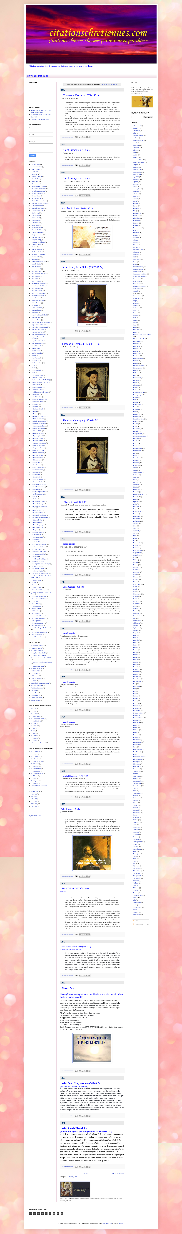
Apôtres (135, 182)
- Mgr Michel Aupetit (37, 341)
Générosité (136, 484)
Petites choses (137, 681)
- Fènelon (33, 247)
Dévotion (136, 380)
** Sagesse (34, 740)
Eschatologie (137, 414)
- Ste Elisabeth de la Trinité (39, 551)
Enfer (135, 399)
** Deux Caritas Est (36, 668)
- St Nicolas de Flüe (36, 520)
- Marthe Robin (35, 317)
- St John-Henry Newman (38, 492)
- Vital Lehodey (35, 603)
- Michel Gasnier (36, 348)
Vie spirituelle (137, 876)
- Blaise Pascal (35, 184)
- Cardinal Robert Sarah (38, 208)
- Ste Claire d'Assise (36, 549)
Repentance (136, 744)
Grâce (135, 480)
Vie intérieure (137, 871)
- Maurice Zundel (36, 320)
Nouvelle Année (138, 616)
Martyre (135, 565)
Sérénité (135, 820)
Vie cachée (136, 868)
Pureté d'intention (138, 718)
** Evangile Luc (35, 771)
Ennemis (135, 402)
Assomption (136, 189)
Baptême (135, 203)
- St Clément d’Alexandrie (38, 423)
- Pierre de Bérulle (36, 370)
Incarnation (136, 516)
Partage (135, 657)
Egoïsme (135, 390)
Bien (134, 211)
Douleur (135, 363)
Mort (134, 591)
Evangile (135, 431)
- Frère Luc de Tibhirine (38, 242)
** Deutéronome (35, 716)
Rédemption (136, 761)
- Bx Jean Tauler (35, 196)
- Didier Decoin (35, 225)
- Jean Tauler (34, 278)
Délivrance (136, 373)
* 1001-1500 (34, 791)
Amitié (135, 155)
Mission (135, 579)
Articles (136, 921)
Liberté (135, 538)
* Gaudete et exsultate (37, 646)
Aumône (135, 196)
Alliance (135, 150)
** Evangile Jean (36, 768)
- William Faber (35, 611)
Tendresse (136, 829)
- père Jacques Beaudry (37, 623)
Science (135, 795)
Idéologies (136, 506)
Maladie (135, 560)
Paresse (135, 647)
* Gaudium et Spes (36, 648)
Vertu (134, 859)
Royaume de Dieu (138, 757)
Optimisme (136, 628)
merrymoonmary (107, 1223)
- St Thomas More (36, 535)
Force (135, 455)
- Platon (33, 372)
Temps (135, 825)
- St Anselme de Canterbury (39, 399)
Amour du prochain (139, 162)
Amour (135, 157)
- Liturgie (33, 681)
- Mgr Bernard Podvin (37, 325)
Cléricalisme (137, 259)
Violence (135, 883)
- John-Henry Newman (37, 300)
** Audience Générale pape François (41, 662)
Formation (136, 460)
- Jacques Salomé (36, 269)
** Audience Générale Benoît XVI (41, 658)
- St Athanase (35, 404)
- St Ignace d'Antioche (37, 455)
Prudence (136, 708)
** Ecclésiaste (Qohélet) (38, 718)
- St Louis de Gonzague (37, 504)
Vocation (135, 890)
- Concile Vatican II (36, 678)
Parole (135, 652)
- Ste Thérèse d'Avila (37, 571)
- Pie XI (33, 365)
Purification (136, 723)
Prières (135, 703)
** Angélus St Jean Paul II (38, 653)
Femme (135, 443)
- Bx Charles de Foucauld (38, 189)
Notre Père (136, 613)
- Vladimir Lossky (36, 606)
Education (136, 385)
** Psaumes (34, 738)
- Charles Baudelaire (37, 210)
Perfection (136, 672)
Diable (135, 327)
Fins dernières (137, 451)
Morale (135, 589)
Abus (134, 133)
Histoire (135, 487)
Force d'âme (136, 458)
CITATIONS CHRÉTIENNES (37, 76)
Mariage (135, 562)
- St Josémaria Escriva (37, 494)
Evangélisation (137, 433)
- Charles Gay (35, 213)
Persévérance (137, 679)
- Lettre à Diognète (36, 308)
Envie (135, 407)
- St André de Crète (36, 397)
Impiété (135, 514)
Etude (135, 426)
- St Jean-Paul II (35, 489)
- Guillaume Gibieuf (36, 252)
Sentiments (136, 798)
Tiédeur (135, 837)
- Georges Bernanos (36, 249)
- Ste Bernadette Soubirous (38, 544)
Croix (135, 310)
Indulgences (136, 518)
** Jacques (34, 778)
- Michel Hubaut (35, 351)
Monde (135, 586)
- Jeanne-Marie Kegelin (37, 295)
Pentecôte (136, 669)
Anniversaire (137, 169)
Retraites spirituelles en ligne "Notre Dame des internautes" (41, 111)
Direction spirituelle (139, 339)
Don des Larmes (138, 358)
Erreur (135, 412)
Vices (135, 861)
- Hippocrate (34, 259)
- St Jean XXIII (35, 474)
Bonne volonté (137, 228)
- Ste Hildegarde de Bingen (39, 559)
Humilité (135, 497)
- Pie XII (33, 368)
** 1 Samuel (34, 714)
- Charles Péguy (35, 215)
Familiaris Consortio (37, 688)
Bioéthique (136, 216)
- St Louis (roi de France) (38, 501)
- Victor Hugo (35, 601)
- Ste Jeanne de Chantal (37, 561)
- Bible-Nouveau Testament (39, 785)
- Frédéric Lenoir (36, 244)
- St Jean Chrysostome (37, 467)
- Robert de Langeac (37, 377)
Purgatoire (136, 720)
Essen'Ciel (34, 117)
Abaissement (137, 126)
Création (135, 315)
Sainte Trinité (137, 783)
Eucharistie (136, 429)
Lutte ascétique (137, 550)
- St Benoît (34, 411)
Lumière (135, 548)
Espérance (136, 421)
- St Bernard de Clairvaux (38, 416)
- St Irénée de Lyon (36, 460)
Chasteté (135, 245)
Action (135, 138)
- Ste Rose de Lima (36, 566)
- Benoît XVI (34, 181)
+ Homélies (34, 673)
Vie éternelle (137, 878)
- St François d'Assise (37, 438)
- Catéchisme (34, 676)
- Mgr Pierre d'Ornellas (37, 343)
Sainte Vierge (137, 786)
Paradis (135, 642)
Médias (135, 599)
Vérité (135, 897)
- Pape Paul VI (35, 360)
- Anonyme (34, 174)
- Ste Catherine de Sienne (38, 547)
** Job (33, 731)
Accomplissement (138, 135)
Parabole (135, 638)
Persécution (136, 676)
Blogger (121, 1223)
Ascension (136, 184)
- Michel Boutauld (36, 346)
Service (135, 800)
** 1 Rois (33, 711)
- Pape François (35, 358)
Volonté (135, 893)
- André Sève (34, 172)
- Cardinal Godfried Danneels (39, 203)
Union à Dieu (137, 849)
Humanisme (136, 489)
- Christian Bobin (36, 220)
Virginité (135, 885)
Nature (135, 611)
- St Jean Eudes (35, 472)
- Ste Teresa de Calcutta (38, 568)
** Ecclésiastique (36, 721)
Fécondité (136, 465)
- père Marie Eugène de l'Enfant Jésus (41, 628)
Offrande (135, 625)
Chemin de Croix (138, 250)
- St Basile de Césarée (37, 409)
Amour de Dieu (137, 160)
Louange (135, 545)
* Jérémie (33, 709)
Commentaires (138, 924)
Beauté (135, 206)
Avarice (135, 199)
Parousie (135, 654)
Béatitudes (136, 233)
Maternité (136, 567)
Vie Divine (136, 866)
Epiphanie (136, 409)
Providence (136, 706)
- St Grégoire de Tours (37, 448)
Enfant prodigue (138, 395)
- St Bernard (34, 414)
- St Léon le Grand (36, 510)
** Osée (33, 733)
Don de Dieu (137, 353)
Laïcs (134, 535)
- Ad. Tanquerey (35, 164)
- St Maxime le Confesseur (38, 515)
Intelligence (136, 521)
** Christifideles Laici (37, 666)
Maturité (135, 570)
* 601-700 (34, 799)
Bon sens (136, 223)
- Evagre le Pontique (37, 235)
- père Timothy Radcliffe (38, 637)
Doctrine (135, 351)
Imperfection (137, 511)
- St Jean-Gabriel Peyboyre (38, 484)
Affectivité (136, 148)
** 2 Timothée (35, 759)
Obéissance (136, 623)
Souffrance (136, 812)
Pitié (134, 689)
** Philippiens (35, 781)
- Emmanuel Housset (37, 232)
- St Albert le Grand (36, 389)
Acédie (135, 143)
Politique (135, 696)
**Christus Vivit (35, 671)
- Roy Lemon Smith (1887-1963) (40, 380)
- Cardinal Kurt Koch (37, 205)
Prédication (136, 710)
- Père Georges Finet (37, 375)
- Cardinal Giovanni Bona (38, 201)
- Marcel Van (34, 312)
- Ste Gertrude (35, 556)
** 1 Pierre (34, 754)
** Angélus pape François (38, 655)
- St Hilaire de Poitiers (37, 453)
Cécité (135, 322)
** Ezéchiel (34, 726)
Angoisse (136, 167)
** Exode (33, 723)
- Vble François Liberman (38, 596)
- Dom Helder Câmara (37, 230)
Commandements (138, 269)
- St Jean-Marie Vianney (38, 487)
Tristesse (135, 846)
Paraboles (136, 640)
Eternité (135, 424)
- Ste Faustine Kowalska (38, 554)
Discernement (137, 341)
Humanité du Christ (139, 494)
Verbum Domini (35, 700)
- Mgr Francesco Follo (37, 329)
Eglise (135, 387)
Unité (135, 851)
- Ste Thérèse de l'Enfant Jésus (39, 573)
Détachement (137, 378)
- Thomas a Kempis (36, 587)
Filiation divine (137, 448)
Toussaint (136, 839)
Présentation (136, 715)
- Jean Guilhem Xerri (37, 271)
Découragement (137, 368)
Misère (135, 582)
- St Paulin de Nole (36, 522)
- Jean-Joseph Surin (36, 288)
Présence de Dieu (138, 713)
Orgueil (135, 633)
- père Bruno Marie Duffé (38, 618)
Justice (135, 533)
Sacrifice (135, 773)
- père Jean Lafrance (37, 625)
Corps (135, 301)
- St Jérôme (34, 499)
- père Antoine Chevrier (38, 616)
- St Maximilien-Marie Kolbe (39, 517)
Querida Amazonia (36, 697)
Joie (134, 528)
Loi (134, 540)
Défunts (135, 370)
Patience (135, 664)
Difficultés (136, 330)
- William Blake (35, 608)
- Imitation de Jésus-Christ (38, 261)
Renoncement (137, 742)
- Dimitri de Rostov (36, 227)
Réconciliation (137, 759)
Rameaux (136, 735)
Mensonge (136, 572)
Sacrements (136, 771)
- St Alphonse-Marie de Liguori (40, 392)
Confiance (136, 284)
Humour (135, 499)
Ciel (134, 257)
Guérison (136, 482)
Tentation (136, 832)
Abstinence (136, 131)
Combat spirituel (138, 267)
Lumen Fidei (34, 693)
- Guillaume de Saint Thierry (39, 254)
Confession (136, 281)
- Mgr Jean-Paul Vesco (37, 332)
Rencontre (136, 740)
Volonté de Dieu (138, 895)
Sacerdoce (136, 769)
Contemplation (137, 296)
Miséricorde (136, 584)
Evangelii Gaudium (36, 685)
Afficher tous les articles (109, 84)
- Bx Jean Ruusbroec (37, 193)
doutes (135, 905)
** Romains (34, 783)
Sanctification (137, 793)
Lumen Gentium (35, 695)
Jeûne (135, 526)
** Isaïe (33, 728)
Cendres (135, 237)
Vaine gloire (136, 854)
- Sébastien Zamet (36, 580)
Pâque (135, 725)
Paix (134, 635)
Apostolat (136, 177)
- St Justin (34, 496)
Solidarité (136, 810)
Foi (134, 453)
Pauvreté (135, 667)
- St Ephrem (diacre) (37, 436)
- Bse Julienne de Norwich (38, 186)
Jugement (136, 531)
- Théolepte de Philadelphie (39, 590)
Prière (135, 701)
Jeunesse (135, 523)
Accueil (85, 1173)
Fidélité (135, 446)
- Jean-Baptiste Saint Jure (38, 283)
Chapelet (135, 240)
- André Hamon (35, 169)
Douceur (135, 361)
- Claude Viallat (35, 222)
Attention (136, 194)
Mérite (135, 606)
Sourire (135, 815)
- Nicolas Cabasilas (36, 353)
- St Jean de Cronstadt (37, 479)
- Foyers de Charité (36, 237)
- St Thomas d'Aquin (37, 537)
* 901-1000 (34, 806)
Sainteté (135, 788)
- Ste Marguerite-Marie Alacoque (40, 564)
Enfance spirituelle (138, 392)
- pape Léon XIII (36, 613)
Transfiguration (137, 842)
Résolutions (136, 764)
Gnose (135, 470)
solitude (135, 912)
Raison (135, 732)
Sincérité (135, 808)
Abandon (136, 128)
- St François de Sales (37, 440)
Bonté (135, 230)
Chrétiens (136, 254)
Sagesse (135, 778)
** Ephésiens (35, 766)
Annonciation (137, 172)
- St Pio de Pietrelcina (37, 527)
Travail (135, 844)
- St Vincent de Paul (36, 539)
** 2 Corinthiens (35, 756)
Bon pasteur (136, 220)
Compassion (136, 279)
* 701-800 (34, 801)
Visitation (136, 888)
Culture (135, 320)
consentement (137, 902)
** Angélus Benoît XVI (38, 650)
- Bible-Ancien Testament (38, 743)
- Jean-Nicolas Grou (36, 291)
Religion (135, 737)
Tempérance (136, 827)
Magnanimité (137, 553)
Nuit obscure (137, 621)
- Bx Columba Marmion (38, 191)
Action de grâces (138, 140)
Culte (134, 318)
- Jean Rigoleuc (35, 276)
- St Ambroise (35, 394)
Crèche (135, 313)
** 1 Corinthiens (35, 751)
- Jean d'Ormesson (36, 281)
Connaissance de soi (139, 286)
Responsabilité (137, 749)
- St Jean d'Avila (35, 477)
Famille (135, 441)
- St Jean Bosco (35, 462)
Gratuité (135, 477)
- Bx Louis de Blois (36, 198)
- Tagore (33, 582)
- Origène (33, 355)
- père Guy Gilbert (36, 621)
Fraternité (136, 463)
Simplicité (136, 805)
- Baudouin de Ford (36, 176)
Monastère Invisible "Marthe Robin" (41, 114)
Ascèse (135, 186)
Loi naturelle (137, 543)
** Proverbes (34, 735)
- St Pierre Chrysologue (37, 525)
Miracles (135, 577)
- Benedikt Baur (35, 179)
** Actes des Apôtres (37, 761)
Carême (135, 235)
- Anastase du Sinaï (36, 167)
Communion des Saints (140, 274)
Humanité (136, 492)
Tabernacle (136, 822)
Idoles (135, 504)
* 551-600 (34, 796)
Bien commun (137, 213)
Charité (135, 242)
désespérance (137, 907)
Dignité (135, 332)
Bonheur (135, 225)
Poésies (135, 698)
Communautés (137, 271)
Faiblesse (136, 438)
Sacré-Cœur (136, 776)
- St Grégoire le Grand (37, 450)
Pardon (135, 645)
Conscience (136, 288)
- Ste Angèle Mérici (36, 542)
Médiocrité (136, 601)
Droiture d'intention (139, 365)
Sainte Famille (137, 781)
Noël (134, 618)
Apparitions (136, 179)
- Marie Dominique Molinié (39, 315)
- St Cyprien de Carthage (38, 426)
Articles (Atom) (72, 1177)
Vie (134, 863)
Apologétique (137, 174)
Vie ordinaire (137, 873)
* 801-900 (34, 804)
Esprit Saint (136, 416)
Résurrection (137, 766)
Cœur (135, 325)
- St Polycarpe (35, 530)
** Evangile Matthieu (37, 773)
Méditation (136, 603)
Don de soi (136, 356)
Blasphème (136, 218)
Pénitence (136, 730)
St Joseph (136, 817)
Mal (134, 557)
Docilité (135, 348)
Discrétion (136, 344)
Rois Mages (136, 752)
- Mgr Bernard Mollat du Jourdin (40, 322)
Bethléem (136, 208)
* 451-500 (34, 794)
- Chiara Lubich (35, 218)
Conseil (135, 291)
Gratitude (136, 475)
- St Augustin (34, 406)
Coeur (135, 262)
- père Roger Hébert (36, 634)
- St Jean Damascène (37, 470)
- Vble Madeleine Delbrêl (38, 599)
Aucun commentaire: (67, 137)
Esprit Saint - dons (138, 419)
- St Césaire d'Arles (36, 431)
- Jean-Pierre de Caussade (38, 293)
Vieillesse (136, 880)
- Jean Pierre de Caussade (38, 273)
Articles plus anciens (118, 1173)
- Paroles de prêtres (36, 363)
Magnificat (136, 555)
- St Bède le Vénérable (37, 419)
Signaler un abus (35, 816)
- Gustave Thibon (36, 257)
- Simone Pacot (35, 385)
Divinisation (136, 346)
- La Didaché (34, 305)
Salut (134, 791)
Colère (135, 264)
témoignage (136, 914)
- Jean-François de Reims (38, 286)
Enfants (135, 397)
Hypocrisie (136, 502)
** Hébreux (34, 776)
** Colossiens (35, 764)
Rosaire (135, 754)
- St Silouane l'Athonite (37, 532)
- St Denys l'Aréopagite (37, 433)
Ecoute (135, 382)
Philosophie (136, 686)
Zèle (134, 900)
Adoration (136, 145)
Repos (135, 747)
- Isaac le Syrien (35, 266)
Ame (134, 152)
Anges (135, 164)
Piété (134, 691)
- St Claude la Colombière (38, 421)
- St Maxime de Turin (37, 513)
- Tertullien (34, 585)
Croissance (136, 308)
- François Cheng (36, 240)
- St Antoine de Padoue (37, 402)
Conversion (136, 298)
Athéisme (136, 191)
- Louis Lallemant (36, 310)
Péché (135, 727)
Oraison (135, 630)
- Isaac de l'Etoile (36, 264)
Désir (134, 375)
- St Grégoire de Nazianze (38, 443)
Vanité (135, 856)
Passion (135, 659)
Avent (135, 201)
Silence (135, 803)
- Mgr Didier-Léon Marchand (39, 327)
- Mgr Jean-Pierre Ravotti (38, 334)
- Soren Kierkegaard (36, 387)
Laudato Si (34, 690)
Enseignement (137, 404)
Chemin (135, 247)
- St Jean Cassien (36, 465)
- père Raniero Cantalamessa (39, 632)
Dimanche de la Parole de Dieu (40, 683)
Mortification (137, 594)
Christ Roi (136, 252)
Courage (135, 303)
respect (135, 910)
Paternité (135, 662)
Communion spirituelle (140, 276)
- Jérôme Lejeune (36, 303)
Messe (135, 574)
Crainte (135, 305)
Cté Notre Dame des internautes (40, 119)
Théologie (136, 834)
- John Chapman (35, 298)
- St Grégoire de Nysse (37, 445)
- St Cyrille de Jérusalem (38, 428)
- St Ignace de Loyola (37, 457)
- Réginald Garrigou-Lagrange (39, 382)
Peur (134, 684)
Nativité (135, 608)
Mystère (135, 596)
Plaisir (135, 693)
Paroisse (135, 650)
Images (135, 509)
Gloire (135, 467)
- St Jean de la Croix (37, 482)
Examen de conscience (139, 436)
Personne (136, 674)
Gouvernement (137, 472)
